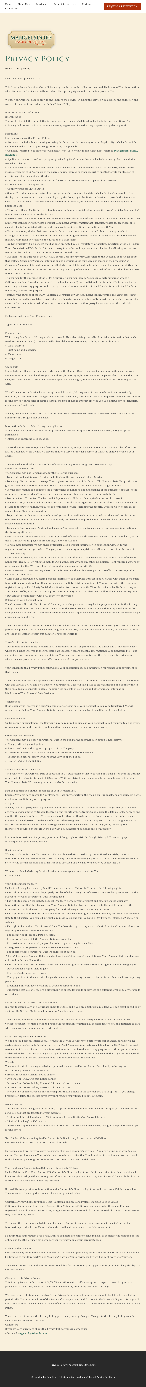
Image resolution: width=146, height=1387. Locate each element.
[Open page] (73, 40)
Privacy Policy (22, 68)
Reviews (86, 4)
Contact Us (11, 8)
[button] (122, 6)
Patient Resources (64, 4)
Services (41, 4)
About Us (23, 4)
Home (8, 4)
